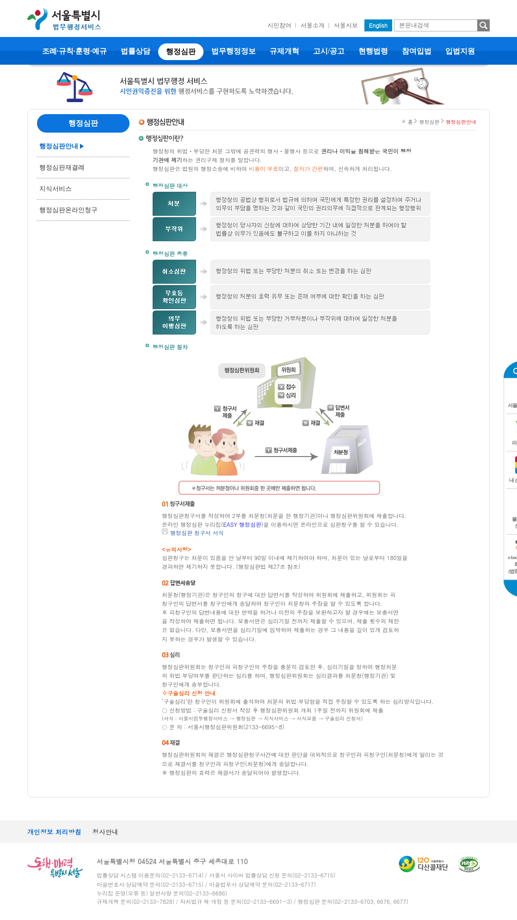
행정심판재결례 (62, 167)
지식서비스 (55, 188)
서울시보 (346, 25)
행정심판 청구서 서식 (197, 532)
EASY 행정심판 (242, 524)
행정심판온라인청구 (68, 210)
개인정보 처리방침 (54, 831)
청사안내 (105, 831)
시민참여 (279, 25)
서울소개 (313, 25)
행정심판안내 (58, 146)
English (378, 25)
